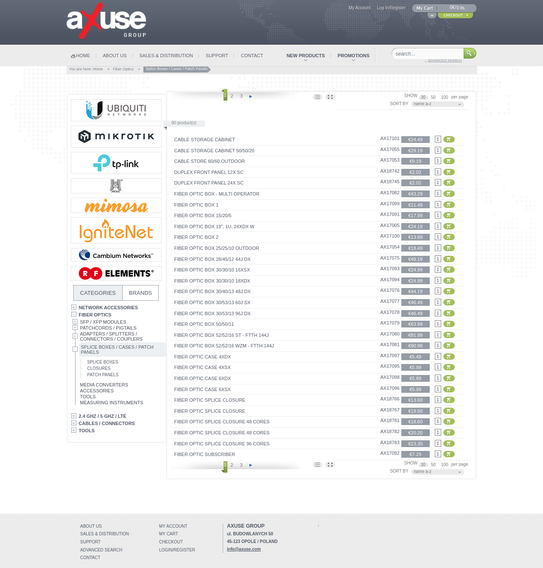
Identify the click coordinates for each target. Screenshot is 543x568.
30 (424, 97)
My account (173, 526)
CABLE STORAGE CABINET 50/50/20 (214, 150)
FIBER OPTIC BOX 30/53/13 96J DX (212, 313)
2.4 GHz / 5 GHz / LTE (102, 416)
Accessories (97, 390)
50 (434, 97)
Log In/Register (391, 8)
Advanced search (101, 550)
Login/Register (177, 550)
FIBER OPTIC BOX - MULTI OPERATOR (217, 193)
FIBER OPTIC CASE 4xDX (202, 356)
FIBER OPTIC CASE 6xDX (202, 378)
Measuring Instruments (111, 402)
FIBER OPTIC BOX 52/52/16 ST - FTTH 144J (221, 335)
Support (90, 542)
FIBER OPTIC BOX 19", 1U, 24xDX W (214, 226)
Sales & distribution (104, 534)
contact (252, 55)
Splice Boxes (102, 362)
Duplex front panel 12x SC (209, 172)
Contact (90, 557)
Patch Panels (103, 374)
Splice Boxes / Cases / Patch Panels (116, 349)
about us (115, 55)
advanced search (445, 60)
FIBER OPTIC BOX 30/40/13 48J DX (212, 291)
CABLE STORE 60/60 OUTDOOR (209, 161)
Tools (88, 396)
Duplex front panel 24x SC (209, 182)
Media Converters (104, 384)
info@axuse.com (244, 549)
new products (305, 55)
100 (445, 97)
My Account (360, 8)
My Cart (168, 534)
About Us (91, 526)
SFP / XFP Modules (103, 322)
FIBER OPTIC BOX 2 (196, 237)
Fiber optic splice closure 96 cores (222, 443)
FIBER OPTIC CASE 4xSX (202, 367)
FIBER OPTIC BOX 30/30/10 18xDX (212, 280)
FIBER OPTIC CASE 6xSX (202, 389)
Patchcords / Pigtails (108, 327)
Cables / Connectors (107, 423)
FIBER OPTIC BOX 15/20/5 (203, 215)
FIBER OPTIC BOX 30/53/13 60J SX (212, 302)
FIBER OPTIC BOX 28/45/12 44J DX (212, 259)
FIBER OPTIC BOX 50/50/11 (204, 324)
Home (98, 69)
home (83, 55)
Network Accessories (108, 307)
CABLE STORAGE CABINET (204, 139)
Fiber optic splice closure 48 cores (222, 421)
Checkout (171, 542)
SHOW (410, 95)
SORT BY (399, 103)
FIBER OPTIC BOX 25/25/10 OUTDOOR (217, 248)
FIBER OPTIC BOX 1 (196, 204)
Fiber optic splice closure (209, 400)
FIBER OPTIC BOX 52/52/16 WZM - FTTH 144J (224, 345)
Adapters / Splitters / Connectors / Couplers (111, 336)
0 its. (460, 8)
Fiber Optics (123, 69)
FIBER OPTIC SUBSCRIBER (204, 454)
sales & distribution (166, 55)
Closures (99, 368)
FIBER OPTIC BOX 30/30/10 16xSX (212, 269)
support (217, 55)
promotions (353, 55)
